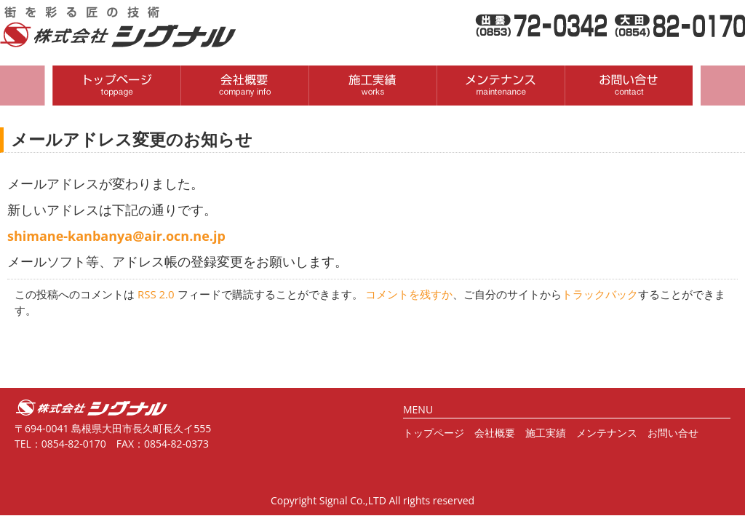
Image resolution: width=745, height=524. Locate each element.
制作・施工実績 (501, 86)
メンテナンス (606, 433)
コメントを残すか (409, 294)
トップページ (433, 433)
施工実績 (545, 433)
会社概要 (244, 86)
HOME (116, 86)
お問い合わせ (629, 86)
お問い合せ (673, 433)
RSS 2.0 (156, 294)
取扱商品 (372, 86)
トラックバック (600, 294)
